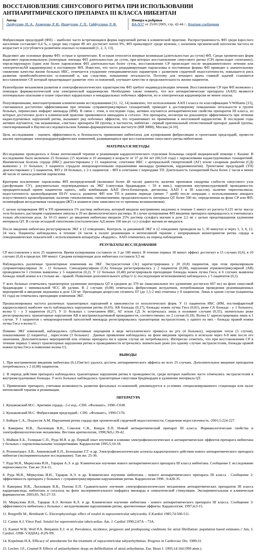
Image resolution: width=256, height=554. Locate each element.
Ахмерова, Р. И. (47, 24)
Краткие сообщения (203, 24)
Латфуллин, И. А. (19, 24)
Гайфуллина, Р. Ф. (103, 24)
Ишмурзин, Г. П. (74, 24)
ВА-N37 (138, 24)
